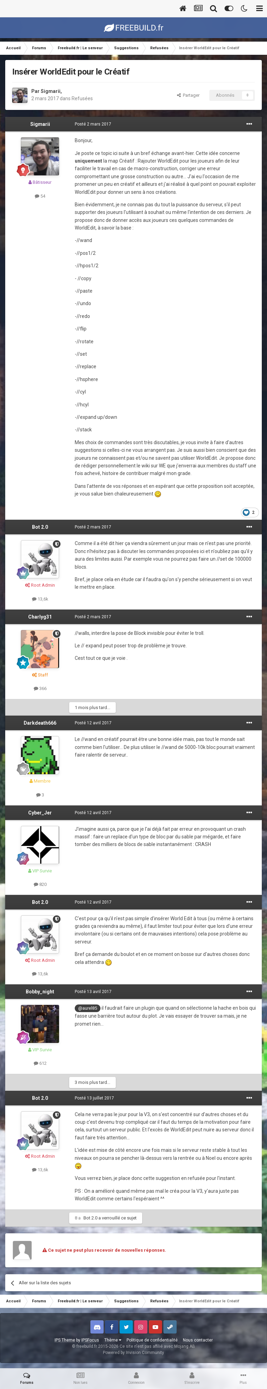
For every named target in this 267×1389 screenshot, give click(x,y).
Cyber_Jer (40, 813)
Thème (112, 1340)
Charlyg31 (40, 617)
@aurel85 (87, 1008)
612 (40, 1063)
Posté (93, 124)
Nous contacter (198, 1340)
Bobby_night (40, 991)
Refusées (82, 98)
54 (40, 196)
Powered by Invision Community (133, 1352)
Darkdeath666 (40, 723)
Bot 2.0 (40, 527)
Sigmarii (50, 91)
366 (40, 688)
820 (40, 884)
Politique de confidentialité (152, 1340)
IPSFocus (90, 1340)
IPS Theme (65, 1340)
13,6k (40, 599)
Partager (188, 95)
